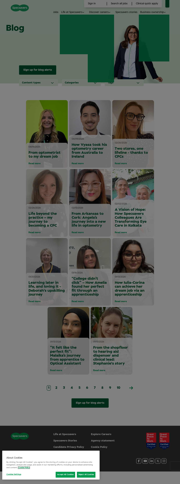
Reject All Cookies (86, 475)
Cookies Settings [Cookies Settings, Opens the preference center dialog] (13, 474)
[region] (51, 465)
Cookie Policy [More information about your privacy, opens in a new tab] (24, 468)
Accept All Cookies (65, 475)
